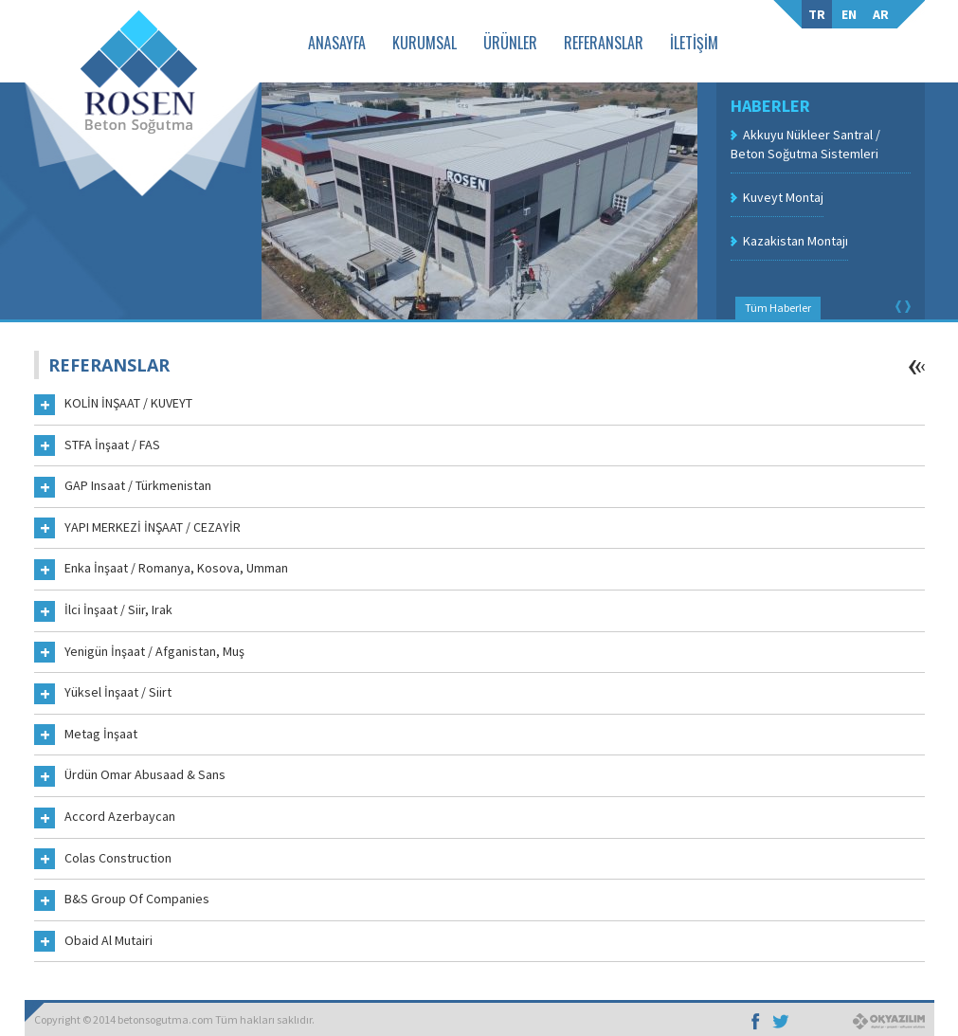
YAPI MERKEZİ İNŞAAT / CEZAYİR (137, 529)
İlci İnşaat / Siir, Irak (103, 611)
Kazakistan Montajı (795, 240)
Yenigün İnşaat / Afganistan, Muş (139, 653)
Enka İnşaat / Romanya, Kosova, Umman (161, 569)
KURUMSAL (424, 42)
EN (849, 14)
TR (816, 14)
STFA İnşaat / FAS (97, 446)
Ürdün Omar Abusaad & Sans (130, 776)
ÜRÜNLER (510, 42)
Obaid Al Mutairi (93, 942)
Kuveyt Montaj (783, 197)
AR (881, 14)
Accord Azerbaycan (104, 818)
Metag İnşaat (85, 735)
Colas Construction (103, 859)
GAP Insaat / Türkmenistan (122, 487)
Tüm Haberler (778, 307)
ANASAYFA (337, 42)
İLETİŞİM (694, 42)
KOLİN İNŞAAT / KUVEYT (113, 404)
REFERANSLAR (603, 42)
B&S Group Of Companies (121, 900)
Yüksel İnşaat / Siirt (103, 693)
